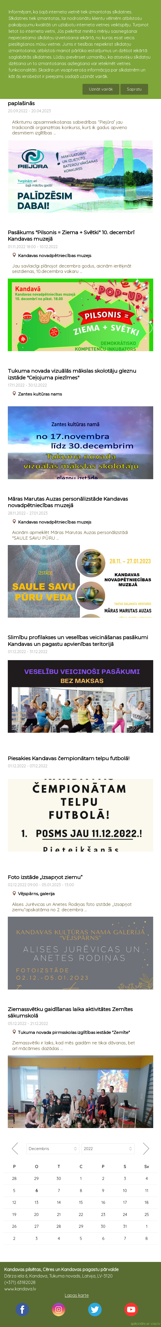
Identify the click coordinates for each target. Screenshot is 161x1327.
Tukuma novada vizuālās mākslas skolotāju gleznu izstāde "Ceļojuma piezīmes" (72, 374)
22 (81, 1214)
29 (36, 1178)
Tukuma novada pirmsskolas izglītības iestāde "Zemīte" (74, 1032)
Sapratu (134, 89)
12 (14, 1202)
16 (103, 1202)
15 (81, 1202)
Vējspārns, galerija (36, 894)
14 (59, 1202)
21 (59, 1214)
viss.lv (155, 1323)
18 (147, 1202)
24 (125, 1214)
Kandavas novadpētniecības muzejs (54, 256)
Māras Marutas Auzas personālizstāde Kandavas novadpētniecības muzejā (68, 502)
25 (147, 1214)
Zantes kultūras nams (40, 394)
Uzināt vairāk (101, 89)
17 (125, 1202)
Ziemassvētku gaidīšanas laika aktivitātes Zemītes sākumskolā (70, 1012)
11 (146, 1190)
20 (36, 1214)
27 (36, 1226)
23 (103, 1214)
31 (125, 1226)
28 (14, 1178)
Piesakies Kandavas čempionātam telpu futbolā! (69, 758)
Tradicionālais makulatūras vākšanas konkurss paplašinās (66, 100)
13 (36, 1202)
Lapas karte (77, 1295)
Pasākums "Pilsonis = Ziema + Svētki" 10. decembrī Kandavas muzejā (71, 235)
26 (14, 1226)
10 (125, 1190)
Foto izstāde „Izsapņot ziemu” (45, 877)
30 (58, 1178)
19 (14, 1214)
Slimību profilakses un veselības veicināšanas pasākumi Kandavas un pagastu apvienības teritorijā (78, 640)
